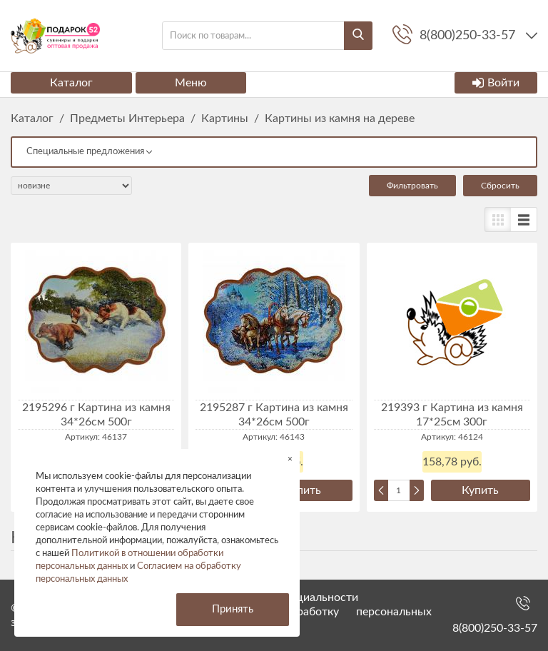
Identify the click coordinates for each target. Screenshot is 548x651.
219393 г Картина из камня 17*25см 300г (452, 415)
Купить (302, 490)
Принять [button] (232, 609)
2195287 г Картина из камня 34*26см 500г (274, 415)
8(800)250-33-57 (494, 628)
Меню (191, 83)
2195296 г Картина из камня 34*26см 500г (96, 415)
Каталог (71, 83)
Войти (495, 83)
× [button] (290, 458)
